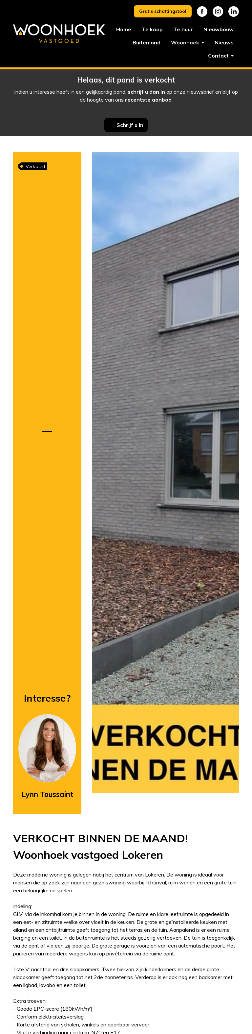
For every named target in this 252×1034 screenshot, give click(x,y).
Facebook (202, 11)
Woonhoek (185, 42)
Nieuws (224, 42)
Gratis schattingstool (162, 11)
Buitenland (146, 42)
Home (123, 29)
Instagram (218, 11)
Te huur (183, 29)
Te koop (152, 29)
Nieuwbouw (218, 29)
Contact (219, 55)
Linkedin (233, 11)
